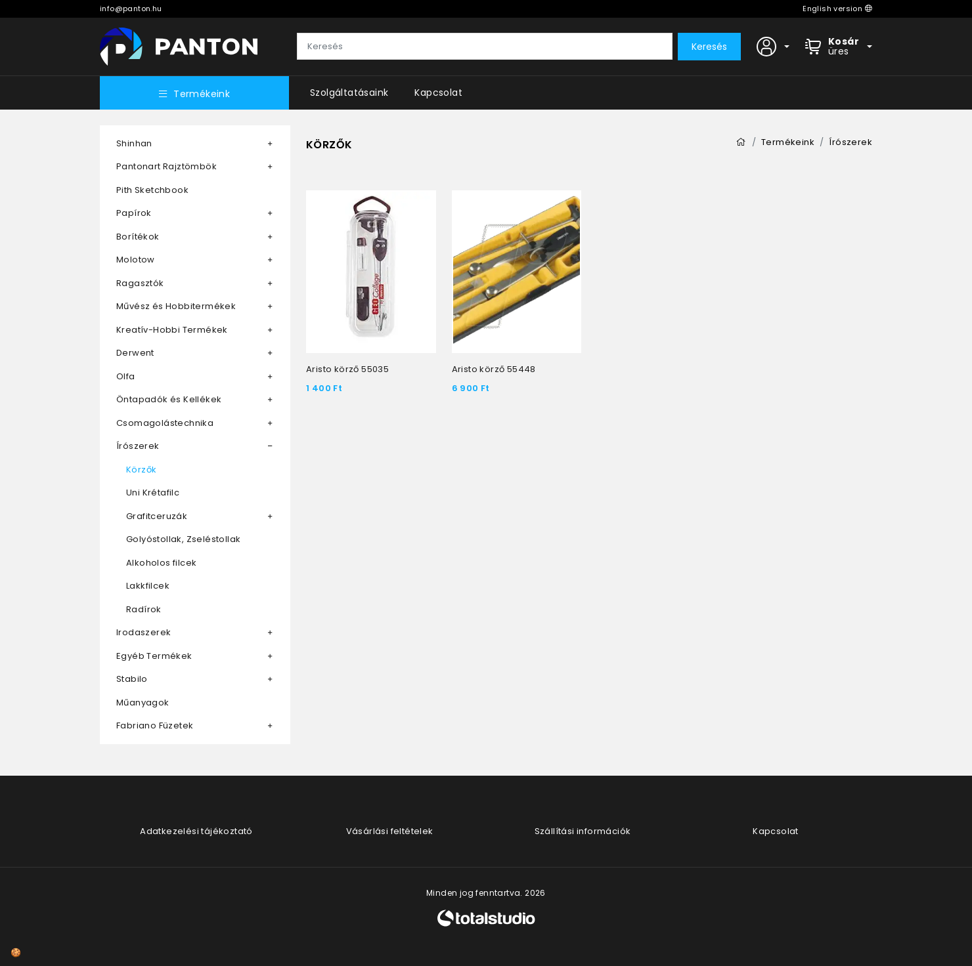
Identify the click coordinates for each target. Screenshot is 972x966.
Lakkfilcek (147, 585)
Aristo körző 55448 (494, 369)
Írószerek (138, 446)
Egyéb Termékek (154, 656)
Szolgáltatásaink (349, 92)
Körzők (141, 469)
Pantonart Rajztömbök (166, 166)
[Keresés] (485, 46)
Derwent (135, 352)
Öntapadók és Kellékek (168, 399)
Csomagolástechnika (164, 423)
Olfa (125, 376)
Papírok (134, 213)
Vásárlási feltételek (389, 831)
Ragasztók (140, 283)
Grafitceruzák (156, 516)
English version (837, 8)
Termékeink (194, 93)
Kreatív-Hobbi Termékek (172, 330)
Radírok (144, 609)
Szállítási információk (583, 831)
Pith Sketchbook (152, 190)
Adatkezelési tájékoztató (196, 831)
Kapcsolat (438, 92)
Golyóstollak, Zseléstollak (183, 539)
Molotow (135, 259)
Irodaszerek (143, 632)
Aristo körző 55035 (347, 369)
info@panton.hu (131, 8)
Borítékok (138, 236)
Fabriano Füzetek (154, 725)
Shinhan (134, 143)
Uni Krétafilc (152, 492)
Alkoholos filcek (161, 562)
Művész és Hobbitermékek (176, 306)
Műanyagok (142, 702)
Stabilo (132, 679)
